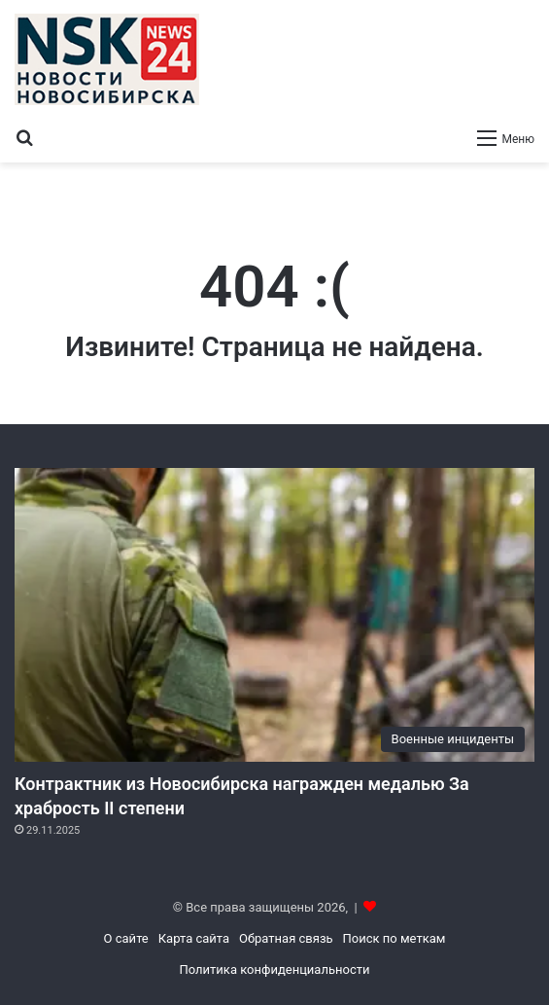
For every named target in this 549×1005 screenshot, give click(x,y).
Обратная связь (286, 938)
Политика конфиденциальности (275, 969)
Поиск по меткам (394, 938)
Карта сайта (193, 938)
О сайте (126, 938)
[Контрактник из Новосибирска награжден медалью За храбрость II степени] (274, 615)
